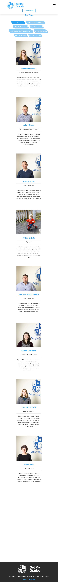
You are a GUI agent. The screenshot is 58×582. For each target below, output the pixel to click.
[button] (54, 5)
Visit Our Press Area (29, 579)
